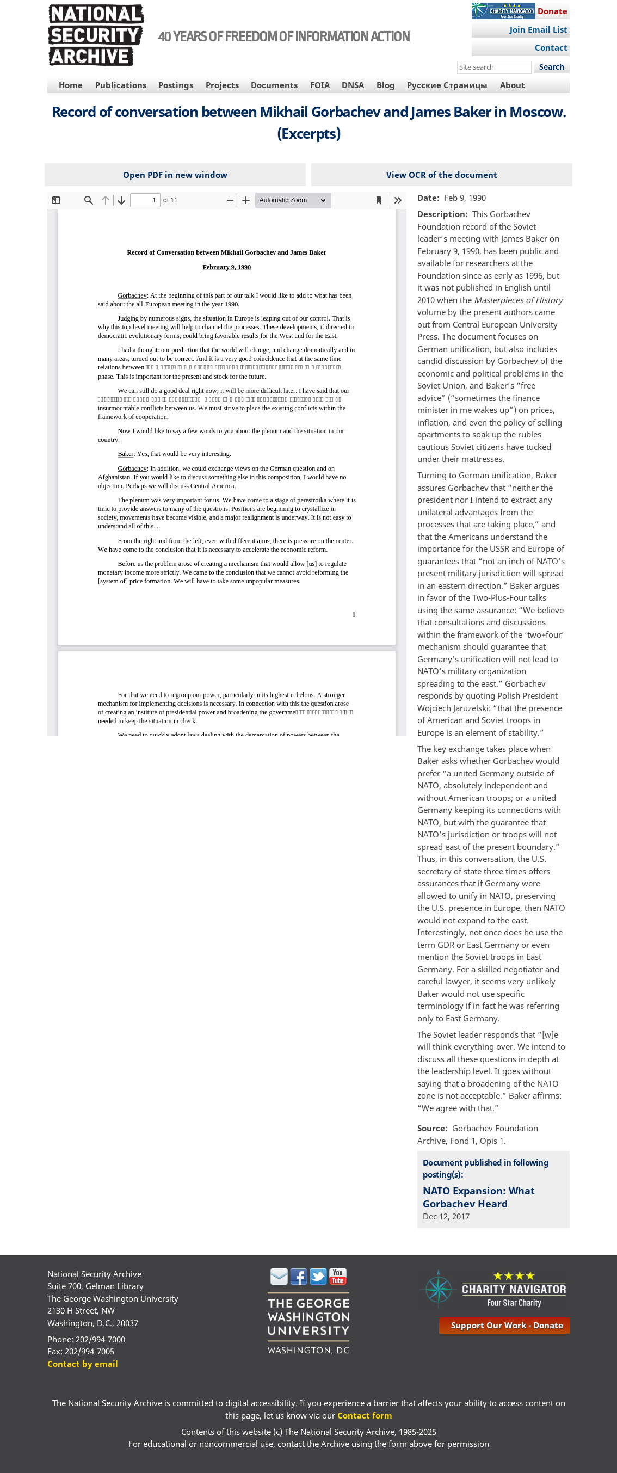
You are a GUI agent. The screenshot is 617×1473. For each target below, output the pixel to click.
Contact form (364, 1415)
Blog (386, 84)
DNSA (353, 84)
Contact (551, 47)
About (512, 84)
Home (71, 84)
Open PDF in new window (175, 174)
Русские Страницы (447, 84)
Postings (175, 84)
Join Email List (538, 29)
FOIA (320, 84)
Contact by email (82, 1363)
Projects (222, 84)
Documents (274, 84)
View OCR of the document (441, 174)
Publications (120, 84)
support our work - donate (507, 1325)
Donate (552, 10)
